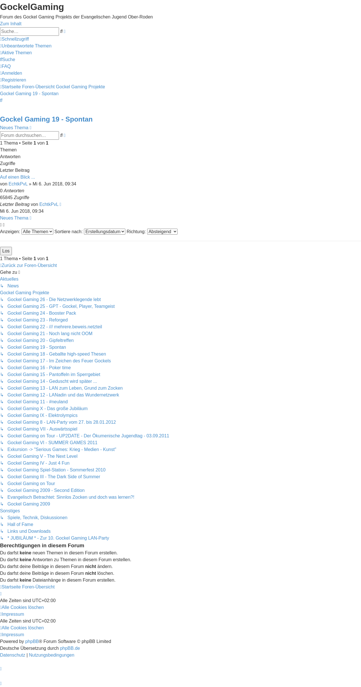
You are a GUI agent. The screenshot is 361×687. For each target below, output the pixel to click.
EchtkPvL (18, 183)
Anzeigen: (26, 231)
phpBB (32, 641)
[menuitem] (26, 45)
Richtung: (152, 231)
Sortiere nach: (89, 231)
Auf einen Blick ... (17, 177)
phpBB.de (70, 648)
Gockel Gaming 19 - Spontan (46, 119)
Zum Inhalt (11, 23)
